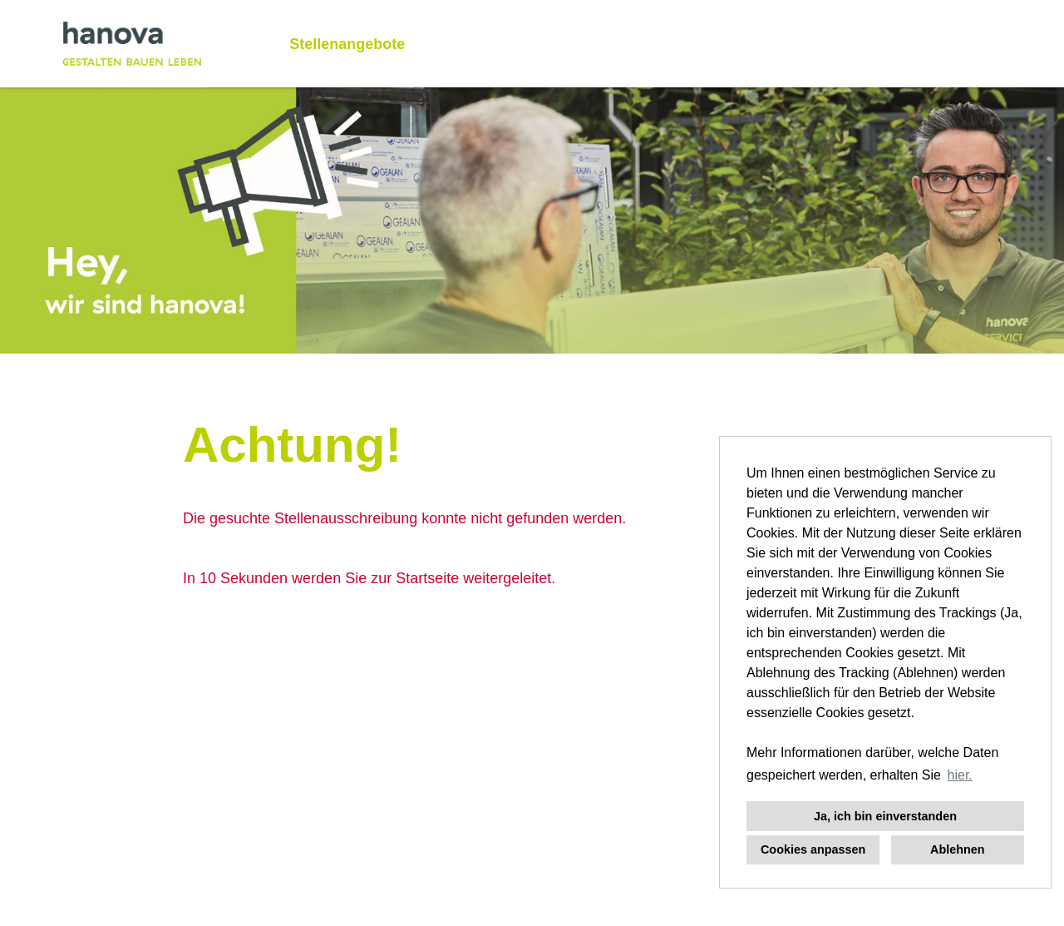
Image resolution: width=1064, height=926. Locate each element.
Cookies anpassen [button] (813, 849)
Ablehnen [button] (957, 849)
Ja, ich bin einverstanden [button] (885, 816)
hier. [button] (960, 775)
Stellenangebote (347, 44)
